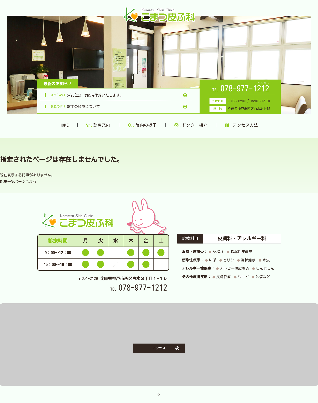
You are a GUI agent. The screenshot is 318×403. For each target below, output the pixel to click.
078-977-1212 (244, 88)
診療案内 (98, 125)
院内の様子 (142, 125)
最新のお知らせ (57, 84)
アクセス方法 (241, 125)
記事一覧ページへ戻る (18, 181)
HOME (64, 125)
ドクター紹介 (191, 125)
